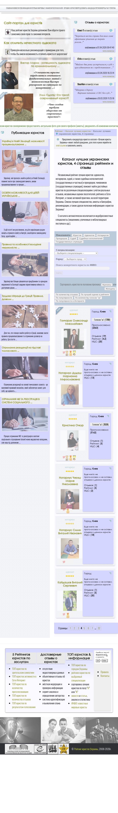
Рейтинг (59, 131)
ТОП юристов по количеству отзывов (21, 697)
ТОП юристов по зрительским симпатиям (23, 670)
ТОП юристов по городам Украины (79, 667)
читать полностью (108, 50)
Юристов (77, 235)
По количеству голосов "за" (88, 298)
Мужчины (106, 285)
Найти (59, 273)
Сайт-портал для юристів (23, 23)
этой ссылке (61, 145)
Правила (105, 672)
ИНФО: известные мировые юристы (79, 705)
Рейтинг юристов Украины (86, 749)
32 (99, 628)
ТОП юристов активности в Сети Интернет (24, 678)
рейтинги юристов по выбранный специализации (80, 676)
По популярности (64, 298)
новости (75, 696)
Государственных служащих (69, 242)
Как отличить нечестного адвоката (30, 43)
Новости (16, 8)
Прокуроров (61, 238)
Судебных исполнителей (90, 238)
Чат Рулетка (111, 8)
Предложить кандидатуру (87, 8)
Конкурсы (102, 8)
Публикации (24, 8)
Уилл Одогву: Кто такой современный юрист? (54, 96)
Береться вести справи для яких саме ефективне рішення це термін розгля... (94, 39)
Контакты (105, 676)
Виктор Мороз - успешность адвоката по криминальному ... (45, 64)
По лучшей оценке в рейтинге (95, 294)
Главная (9, 8)
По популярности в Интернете (70, 301)
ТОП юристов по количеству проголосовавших (20, 688)
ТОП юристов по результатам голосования (23, 705)
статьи (84, 696)
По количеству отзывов (67, 294)
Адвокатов (89, 235)
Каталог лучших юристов (67, 8)
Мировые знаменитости (47, 8)
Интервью (33, 8)
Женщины (110, 289)
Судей (73, 238)
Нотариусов (103, 235)
